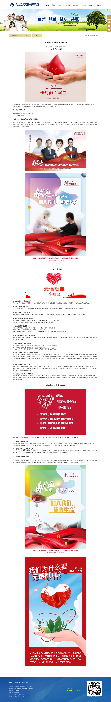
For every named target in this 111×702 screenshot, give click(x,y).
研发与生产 (76, 5)
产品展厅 (68, 5)
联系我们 (98, 5)
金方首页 (46, 5)
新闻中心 (61, 5)
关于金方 (54, 5)
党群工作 (90, 5)
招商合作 (83, 5)
